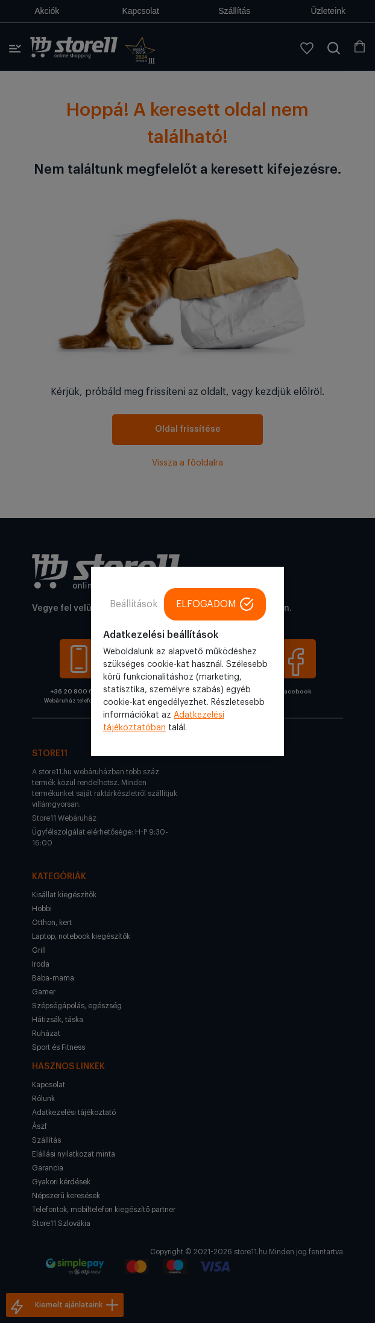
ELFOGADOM (215, 604)
